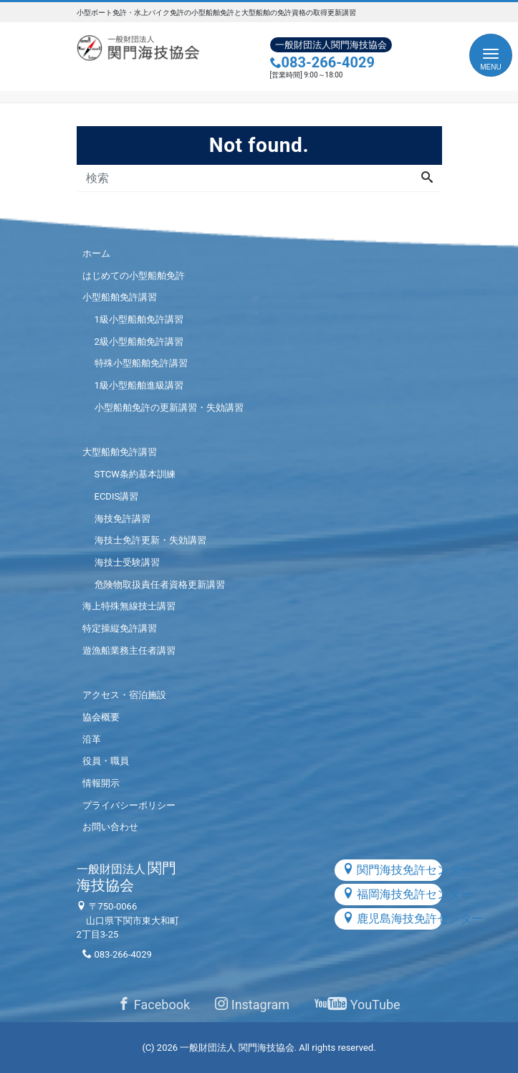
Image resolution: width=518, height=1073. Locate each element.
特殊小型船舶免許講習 (141, 363)
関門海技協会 (127, 876)
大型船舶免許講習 (119, 452)
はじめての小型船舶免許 (133, 275)
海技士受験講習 (127, 562)
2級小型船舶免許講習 (139, 341)
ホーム (96, 253)
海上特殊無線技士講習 (129, 606)
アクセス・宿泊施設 (124, 695)
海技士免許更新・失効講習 (150, 540)
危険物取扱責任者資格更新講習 (160, 584)
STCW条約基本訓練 (135, 474)
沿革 (91, 739)
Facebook (153, 1004)
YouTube (357, 1004)
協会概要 (101, 717)
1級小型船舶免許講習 (139, 319)
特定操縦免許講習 (119, 628)
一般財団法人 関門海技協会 (237, 1047)
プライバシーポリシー (129, 805)
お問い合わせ (110, 826)
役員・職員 (105, 760)
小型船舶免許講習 (119, 297)
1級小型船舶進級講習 (139, 385)
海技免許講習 (122, 518)
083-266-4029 (322, 62)
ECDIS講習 (117, 496)
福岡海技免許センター (392, 894)
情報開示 (101, 783)
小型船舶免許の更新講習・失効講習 (169, 407)
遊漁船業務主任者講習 (129, 650)
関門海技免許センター (392, 870)
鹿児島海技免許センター (392, 918)
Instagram (252, 1004)
